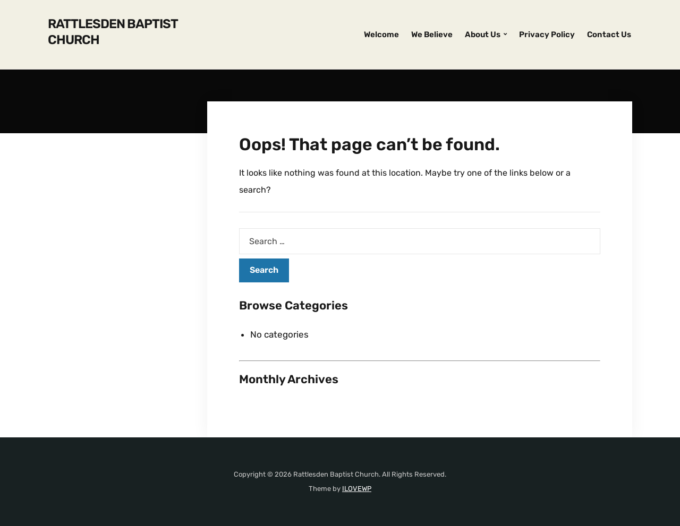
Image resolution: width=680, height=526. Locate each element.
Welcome (381, 34)
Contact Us (609, 34)
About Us (482, 34)
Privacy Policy (547, 34)
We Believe (432, 34)
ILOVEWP (356, 489)
